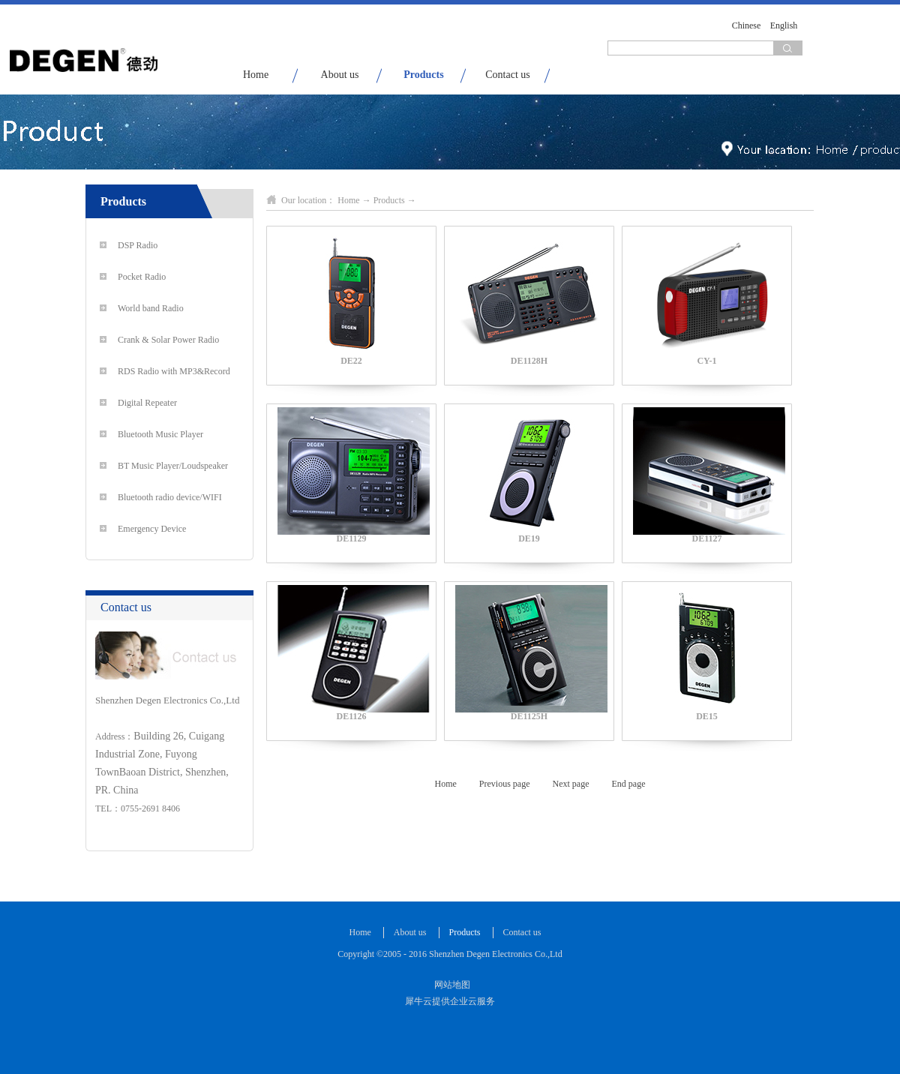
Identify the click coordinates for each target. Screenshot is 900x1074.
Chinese (746, 25)
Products (389, 200)
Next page (571, 783)
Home (255, 74)
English (784, 25)
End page (628, 783)
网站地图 (450, 985)
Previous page (504, 783)
